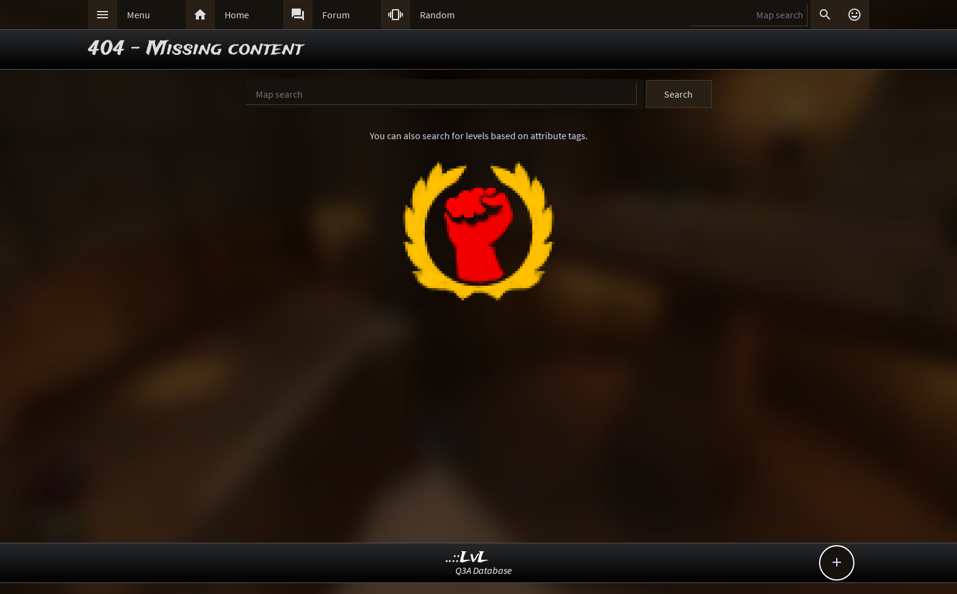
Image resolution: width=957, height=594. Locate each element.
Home (237, 15)
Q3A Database (483, 570)
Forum (336, 15)
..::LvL (467, 557)
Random (437, 15)
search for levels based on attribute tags (503, 135)
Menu (138, 15)
